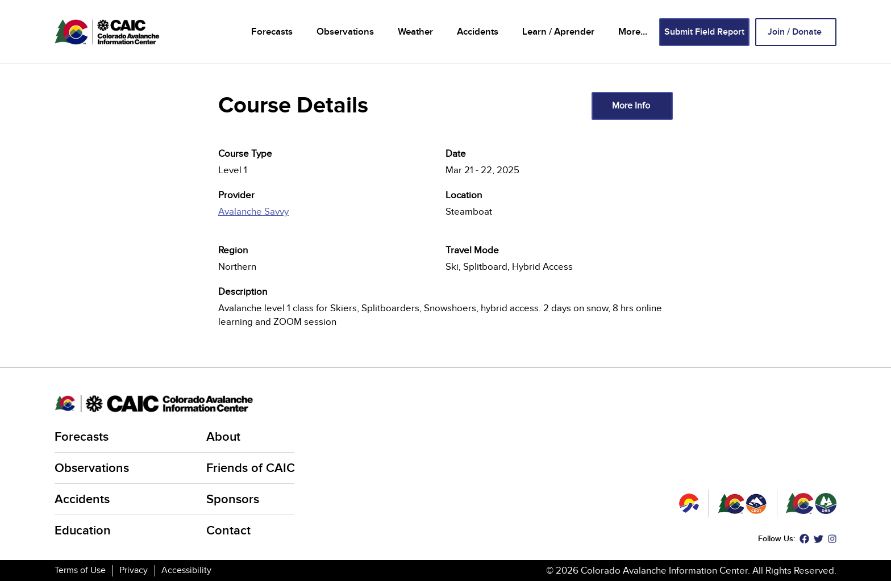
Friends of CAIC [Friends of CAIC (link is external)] (251, 468)
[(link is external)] (332, 218)
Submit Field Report (704, 32)
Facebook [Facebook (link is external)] (804, 538)
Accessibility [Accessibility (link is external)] (187, 570)
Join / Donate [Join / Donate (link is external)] (795, 32)
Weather (415, 31)
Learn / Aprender (558, 31)
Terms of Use (80, 570)
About (223, 437)
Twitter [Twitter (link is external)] (818, 538)
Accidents (477, 31)
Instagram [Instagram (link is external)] (832, 538)
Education (83, 530)
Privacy (133, 570)
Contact (228, 530)
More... (632, 31)
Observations (345, 31)
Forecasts (272, 31)
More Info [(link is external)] (632, 105)
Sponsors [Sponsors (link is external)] (233, 499)
